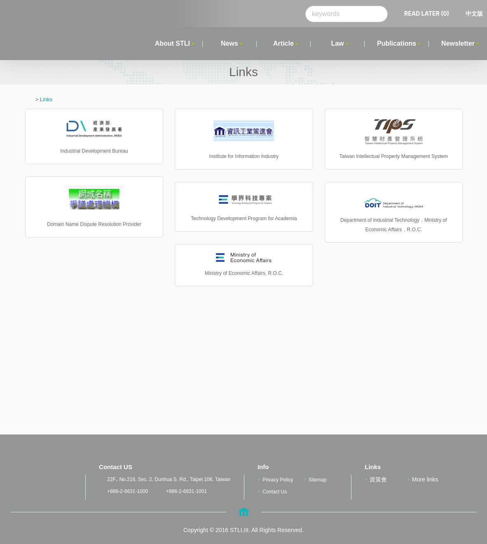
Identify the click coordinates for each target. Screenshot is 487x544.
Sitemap (318, 480)
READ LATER (426, 13)
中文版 (474, 13)
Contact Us (274, 492)
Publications (396, 43)
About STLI (172, 43)
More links (425, 479)
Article (283, 43)
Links (46, 99)
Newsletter (458, 43)
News (229, 43)
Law (337, 43)
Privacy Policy (277, 480)
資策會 (378, 479)
